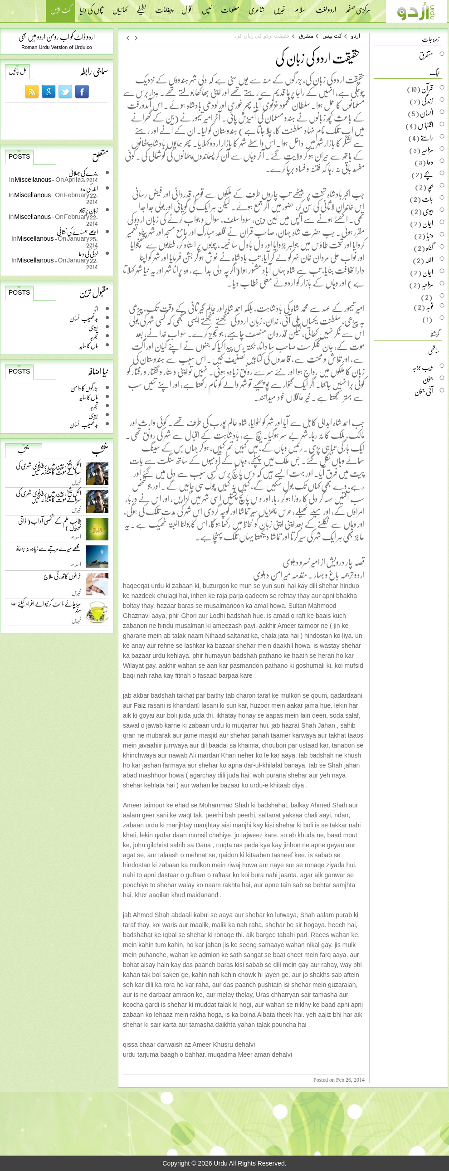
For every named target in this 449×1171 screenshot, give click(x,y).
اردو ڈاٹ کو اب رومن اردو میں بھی (57, 36)
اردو (355, 36)
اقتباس (425, 125)
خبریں (279, 6)
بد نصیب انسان (83, 318)
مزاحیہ (427, 150)
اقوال (187, 6)
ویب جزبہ (422, 367)
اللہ (429, 260)
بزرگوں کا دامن (84, 387)
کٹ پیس (60, 11)
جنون (428, 379)
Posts (19, 156)
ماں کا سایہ (88, 345)
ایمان (427, 223)
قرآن (427, 88)
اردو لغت (326, 6)
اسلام (300, 6)
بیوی (93, 327)
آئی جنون (424, 391)
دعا (430, 162)
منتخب (23, 450)
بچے (428, 174)
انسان (426, 113)
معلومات (230, 6)
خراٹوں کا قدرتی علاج (62, 578)
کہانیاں (119, 6)
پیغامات (163, 6)
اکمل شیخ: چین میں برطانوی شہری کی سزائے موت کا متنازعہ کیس (48, 470)
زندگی (427, 101)
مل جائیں (17, 71)
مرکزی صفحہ (357, 6)
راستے (426, 137)
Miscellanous (33, 179)
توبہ (429, 306)
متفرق (306, 36)
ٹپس (207, 6)
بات (427, 199)
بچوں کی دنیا (91, 6)
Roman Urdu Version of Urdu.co (56, 47)
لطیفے (141, 6)
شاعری (256, 6)
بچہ (430, 186)
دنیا (429, 235)
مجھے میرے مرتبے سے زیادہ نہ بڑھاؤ (48, 550)
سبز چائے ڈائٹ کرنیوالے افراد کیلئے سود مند (46, 609)
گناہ (429, 248)
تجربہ (94, 336)
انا (96, 308)
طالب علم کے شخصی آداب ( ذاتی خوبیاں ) (49, 526)
